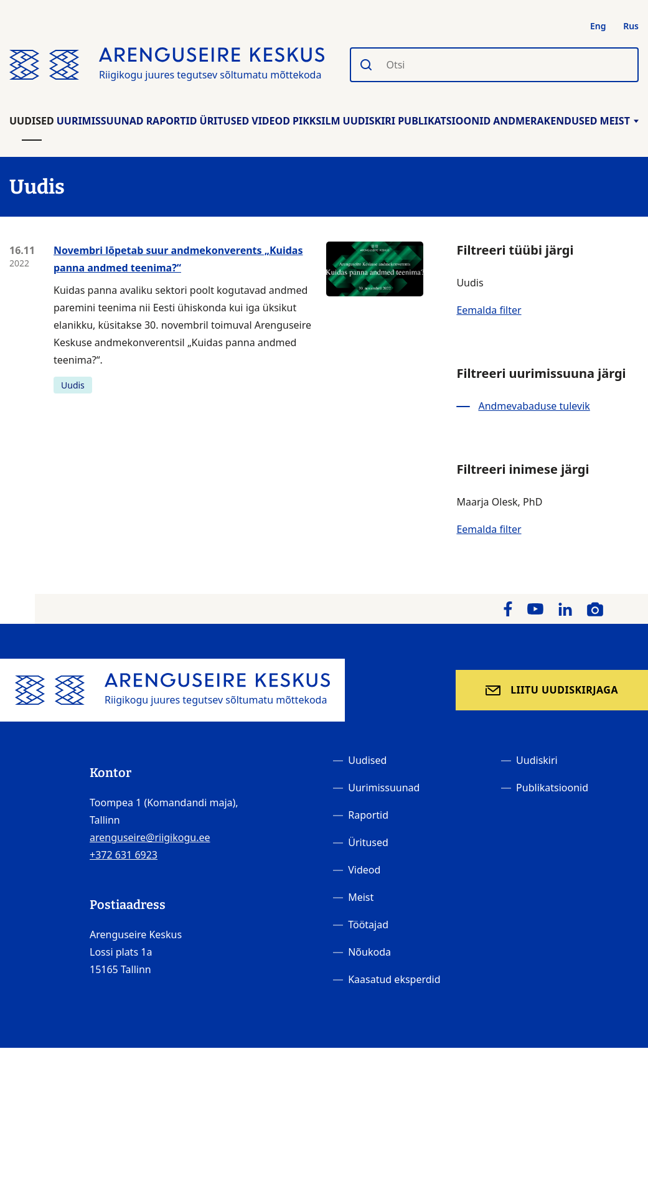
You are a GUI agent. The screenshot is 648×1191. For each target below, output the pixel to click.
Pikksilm (316, 121)
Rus (631, 26)
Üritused (225, 121)
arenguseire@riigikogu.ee (150, 837)
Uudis (73, 385)
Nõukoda (369, 952)
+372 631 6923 (123, 855)
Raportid (171, 121)
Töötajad (368, 924)
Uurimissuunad (100, 121)
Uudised (31, 121)
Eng (598, 26)
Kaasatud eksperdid (394, 979)
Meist (619, 121)
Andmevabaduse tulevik (533, 406)
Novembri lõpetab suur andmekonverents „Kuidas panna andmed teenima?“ (178, 259)
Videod (270, 121)
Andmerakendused (545, 121)
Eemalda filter (488, 310)
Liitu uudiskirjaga (564, 690)
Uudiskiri (369, 121)
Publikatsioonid (444, 121)
